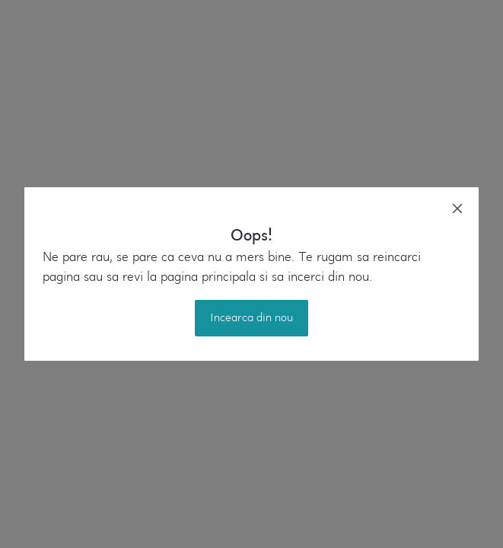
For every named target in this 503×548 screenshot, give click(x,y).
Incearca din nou (251, 318)
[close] (457, 208)
